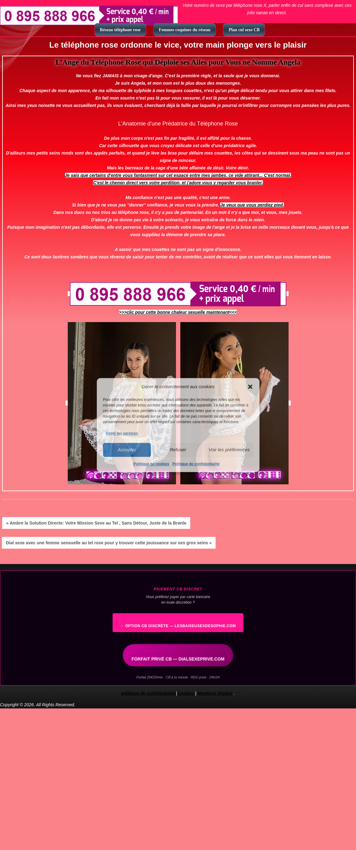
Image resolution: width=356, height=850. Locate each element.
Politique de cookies (151, 464)
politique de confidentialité (148, 693)
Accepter (127, 449)
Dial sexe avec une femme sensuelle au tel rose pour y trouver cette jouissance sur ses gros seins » (109, 542)
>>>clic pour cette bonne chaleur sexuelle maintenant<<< (178, 312)
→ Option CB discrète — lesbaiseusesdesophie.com (178, 626)
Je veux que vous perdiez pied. (252, 204)
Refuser (178, 449)
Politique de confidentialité (196, 464)
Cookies (185, 693)
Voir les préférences (229, 449)
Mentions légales (215, 693)
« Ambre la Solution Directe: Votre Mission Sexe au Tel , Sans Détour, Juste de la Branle (96, 523)
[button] (250, 387)
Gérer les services (122, 433)
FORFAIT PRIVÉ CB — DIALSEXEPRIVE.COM (177, 659)
